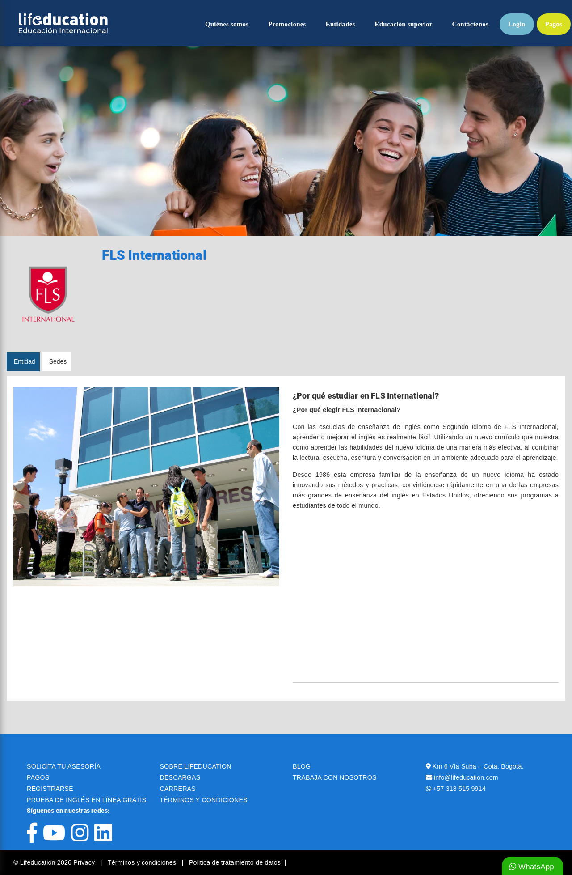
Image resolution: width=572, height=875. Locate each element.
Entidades (340, 24)
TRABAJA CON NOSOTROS (335, 777)
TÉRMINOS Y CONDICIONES (204, 799)
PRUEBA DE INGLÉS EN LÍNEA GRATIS (86, 799)
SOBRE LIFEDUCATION (195, 766)
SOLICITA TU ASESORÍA (64, 766)
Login (517, 24)
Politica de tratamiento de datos (235, 862)
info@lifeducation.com (466, 777)
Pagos (554, 24)
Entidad (24, 361)
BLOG (302, 766)
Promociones (287, 24)
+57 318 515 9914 (459, 788)
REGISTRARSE (50, 788)
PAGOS (38, 777)
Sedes (58, 361)
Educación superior (404, 24)
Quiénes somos (226, 24)
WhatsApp (531, 866)
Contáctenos (470, 24)
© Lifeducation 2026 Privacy (55, 862)
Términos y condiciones (143, 862)
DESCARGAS (180, 777)
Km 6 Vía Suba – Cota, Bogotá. (478, 766)
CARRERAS (178, 788)
